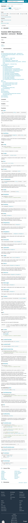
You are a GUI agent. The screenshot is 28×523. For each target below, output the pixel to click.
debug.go (2, 473)
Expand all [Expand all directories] (25, 482)
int (14, 341)
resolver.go (16, 474)
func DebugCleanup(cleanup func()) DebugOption (11, 68)
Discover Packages (4, 4)
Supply (4, 189)
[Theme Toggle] (14, 520)
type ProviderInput (4, 95)
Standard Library (21, 494)
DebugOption (14, 135)
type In (2, 80)
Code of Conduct (3, 510)
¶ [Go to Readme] (8, 28)
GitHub (20, 504)
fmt (4, 333)
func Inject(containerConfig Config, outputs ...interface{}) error (12, 53)
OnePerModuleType (7, 392)
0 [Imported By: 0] (17, 9)
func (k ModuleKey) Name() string (8, 87)
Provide (5, 169)
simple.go (16, 475)
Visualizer (5, 296)
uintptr (12, 346)
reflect (9, 433)
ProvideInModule (6, 179)
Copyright (14, 514)
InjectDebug (5, 133)
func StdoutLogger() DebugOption (9, 78)
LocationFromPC (6, 344)
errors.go (2, 474)
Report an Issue (14, 518)
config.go (2, 471)
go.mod (5, 13)
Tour (11, 495)
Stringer (6, 333)
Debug (4, 213)
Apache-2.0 (5, 9)
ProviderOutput (10, 430)
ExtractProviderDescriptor (8, 447)
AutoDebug (5, 204)
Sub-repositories (21, 495)
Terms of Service (14, 515)
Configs (5, 153)
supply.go (16, 478)
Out (4, 404)
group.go (2, 475)
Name (10, 387)
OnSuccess (5, 272)
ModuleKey (5, 363)
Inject (4, 110)
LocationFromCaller (7, 339)
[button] (1, 13)
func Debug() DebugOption (7, 67)
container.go (3, 472)
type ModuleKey (4, 86)
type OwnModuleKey (4, 91)
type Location (3, 81)
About (2, 500)
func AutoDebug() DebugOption (8, 66)
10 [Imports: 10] (11, 9)
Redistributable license (14, 13)
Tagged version (23, 13)
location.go (3, 478)
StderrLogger (6, 282)
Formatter (7, 334)
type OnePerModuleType (5, 88)
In (3, 312)
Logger (4, 255)
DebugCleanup (6, 222)
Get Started (12, 492)
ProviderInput (6, 453)
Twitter (20, 502)
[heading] (4, 1)
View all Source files (23, 468)
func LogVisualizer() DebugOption (9, 72)
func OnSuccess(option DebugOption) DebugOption (12, 75)
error (3, 113)
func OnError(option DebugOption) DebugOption (11, 74)
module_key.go (17, 471)
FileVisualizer (6, 239)
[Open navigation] (26, 1)
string (16, 181)
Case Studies (3, 495)
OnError (5, 263)
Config (14, 112)
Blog (2, 504)
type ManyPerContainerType (6, 85)
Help (11, 498)
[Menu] (14, 25)
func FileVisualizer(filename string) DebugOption (11, 71)
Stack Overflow (12, 497)
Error (4, 161)
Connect (21, 500)
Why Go (2, 492)
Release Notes (3, 507)
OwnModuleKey (6, 413)
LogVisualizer (6, 247)
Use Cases (3, 494)
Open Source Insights (5, 23)
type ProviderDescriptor (5, 92)
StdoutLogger (6, 289)
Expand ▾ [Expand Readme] (2, 45)
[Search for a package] (14, 1)
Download (2, 502)
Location (5, 329)
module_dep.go (4, 479)
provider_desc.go (17, 473)
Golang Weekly (21, 510)
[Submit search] (23, 1)
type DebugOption (4, 65)
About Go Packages (22, 497)
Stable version (4, 15)
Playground (12, 494)
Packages (21, 492)
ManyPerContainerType (8, 349)
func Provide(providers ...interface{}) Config (10, 60)
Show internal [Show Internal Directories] (21, 482)
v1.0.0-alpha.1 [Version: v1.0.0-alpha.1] (4, 8)
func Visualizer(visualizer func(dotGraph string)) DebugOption (13, 79)
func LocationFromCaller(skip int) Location (10, 82)
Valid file (4, 13)
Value (12, 433)
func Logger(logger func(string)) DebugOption (11, 73)
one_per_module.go (17, 472)
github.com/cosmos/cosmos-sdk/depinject (14, 4)
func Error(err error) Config (7, 59)
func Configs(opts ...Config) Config (9, 58)
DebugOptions (6, 231)
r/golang (20, 507)
